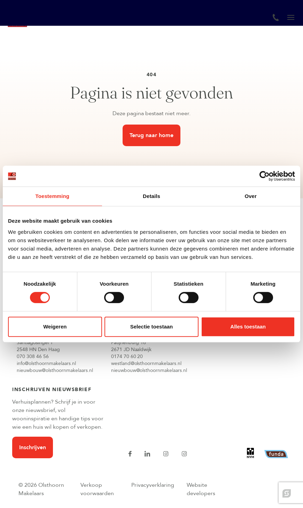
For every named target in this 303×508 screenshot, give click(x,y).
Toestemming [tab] (53, 196)
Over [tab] (250, 196)
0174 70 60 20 (127, 356)
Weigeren (55, 327)
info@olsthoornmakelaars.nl (46, 363)
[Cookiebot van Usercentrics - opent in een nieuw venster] (264, 176)
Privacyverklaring (152, 485)
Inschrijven (32, 447)
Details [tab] (151, 196)
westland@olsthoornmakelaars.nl (146, 363)
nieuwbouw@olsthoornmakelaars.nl (55, 370)
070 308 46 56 (33, 356)
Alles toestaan (248, 327)
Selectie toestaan (151, 327)
